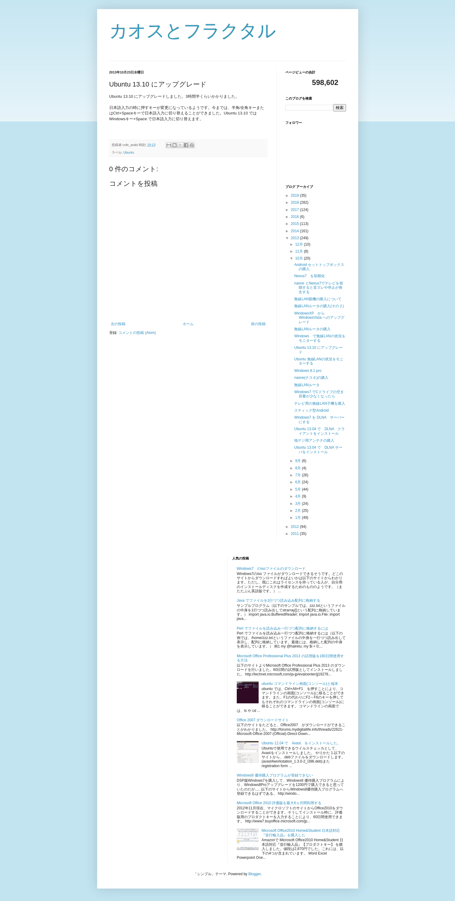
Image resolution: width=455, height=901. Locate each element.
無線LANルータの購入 (312, 329)
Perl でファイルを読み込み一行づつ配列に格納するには (282, 628)
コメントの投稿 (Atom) (137, 333)
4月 (298, 496)
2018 (295, 202)
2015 (295, 224)
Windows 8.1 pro (307, 371)
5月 (298, 489)
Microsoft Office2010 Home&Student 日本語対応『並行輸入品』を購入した (301, 832)
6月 (298, 482)
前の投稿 (258, 324)
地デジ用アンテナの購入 (314, 440)
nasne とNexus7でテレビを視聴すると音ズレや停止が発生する (318, 287)
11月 (299, 251)
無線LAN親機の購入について (317, 299)
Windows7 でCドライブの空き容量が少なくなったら (319, 394)
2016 (295, 217)
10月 (299, 258)
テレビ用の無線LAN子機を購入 (319, 403)
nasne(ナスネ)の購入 (311, 378)
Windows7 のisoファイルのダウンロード (271, 568)
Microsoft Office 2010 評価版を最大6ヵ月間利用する (279, 803)
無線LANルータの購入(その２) (319, 306)
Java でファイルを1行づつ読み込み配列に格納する (278, 600)
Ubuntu (129, 152)
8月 (298, 468)
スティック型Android (311, 410)
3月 (298, 503)
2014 (295, 231)
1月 (298, 517)
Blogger (254, 874)
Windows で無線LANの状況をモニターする (319, 338)
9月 (298, 461)
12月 (299, 244)
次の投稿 (118, 324)
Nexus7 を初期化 (309, 276)
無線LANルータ (306, 385)
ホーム (188, 324)
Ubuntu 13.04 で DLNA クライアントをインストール (319, 431)
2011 (295, 534)
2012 (295, 527)
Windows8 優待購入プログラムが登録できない (275, 775)
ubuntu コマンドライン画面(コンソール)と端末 (300, 684)
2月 (298, 510)
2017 (295, 210)
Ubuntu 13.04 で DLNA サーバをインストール (318, 449)
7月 (298, 475)
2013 (295, 238)
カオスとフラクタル (192, 31)
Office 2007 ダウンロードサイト (263, 720)
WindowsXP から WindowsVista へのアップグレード (319, 317)
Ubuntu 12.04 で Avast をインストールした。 (301, 743)
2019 (295, 195)
